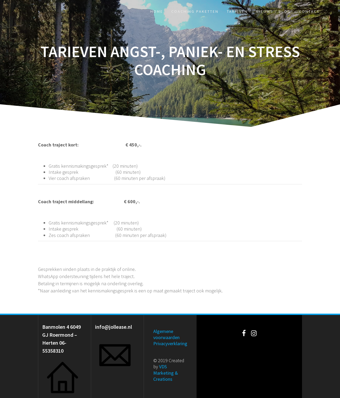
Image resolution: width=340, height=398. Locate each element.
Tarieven (237, 11)
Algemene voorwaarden (166, 334)
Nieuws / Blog (273, 11)
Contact (309, 11)
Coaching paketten (195, 11)
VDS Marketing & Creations (165, 373)
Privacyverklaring (170, 343)
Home (156, 11)
